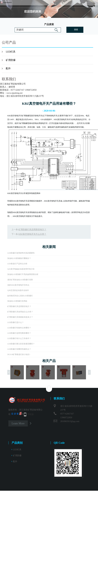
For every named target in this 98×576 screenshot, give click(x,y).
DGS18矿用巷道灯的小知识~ (18, 354)
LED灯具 (10, 51)
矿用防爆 (11, 60)
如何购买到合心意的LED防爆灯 (20, 296)
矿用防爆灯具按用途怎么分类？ (20, 312)
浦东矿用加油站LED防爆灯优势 (20, 280)
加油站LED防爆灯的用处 (17, 301)
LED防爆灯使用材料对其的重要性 (21, 253)
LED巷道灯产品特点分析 (17, 264)
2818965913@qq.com (69, 421)
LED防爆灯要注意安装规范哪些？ (21, 344)
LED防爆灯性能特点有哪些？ (19, 328)
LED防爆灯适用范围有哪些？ (19, 333)
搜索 (76, 29)
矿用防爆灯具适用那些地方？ (32, 229)
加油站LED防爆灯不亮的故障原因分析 (22, 274)
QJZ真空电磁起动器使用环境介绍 (20, 269)
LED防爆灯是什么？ (15, 322)
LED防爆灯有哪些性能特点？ (19, 349)
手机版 (30, 414)
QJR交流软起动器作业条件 (18, 290)
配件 (8, 68)
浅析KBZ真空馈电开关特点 (18, 285)
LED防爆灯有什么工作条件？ (19, 338)
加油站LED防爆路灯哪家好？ (19, 258)
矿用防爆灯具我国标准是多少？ (20, 317)
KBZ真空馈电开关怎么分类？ (32, 234)
